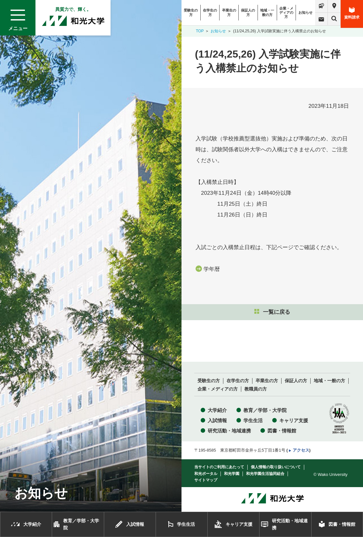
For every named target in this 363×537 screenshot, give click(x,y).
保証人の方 (248, 12)
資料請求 (351, 13)
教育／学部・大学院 (265, 410)
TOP (200, 31)
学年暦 (212, 269)
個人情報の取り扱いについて (276, 467)
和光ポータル (205, 473)
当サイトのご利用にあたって (219, 467)
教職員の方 (255, 389)
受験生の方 (191, 12)
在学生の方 (210, 12)
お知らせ (305, 12)
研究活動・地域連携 (229, 430)
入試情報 (217, 420)
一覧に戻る (272, 312)
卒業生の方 (229, 12)
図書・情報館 (281, 430)
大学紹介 (217, 410)
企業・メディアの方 (286, 12)
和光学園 (231, 473)
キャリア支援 (293, 420)
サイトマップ (205, 480)
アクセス (301, 450)
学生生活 (253, 420)
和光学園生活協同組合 (265, 473)
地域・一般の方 (267, 12)
